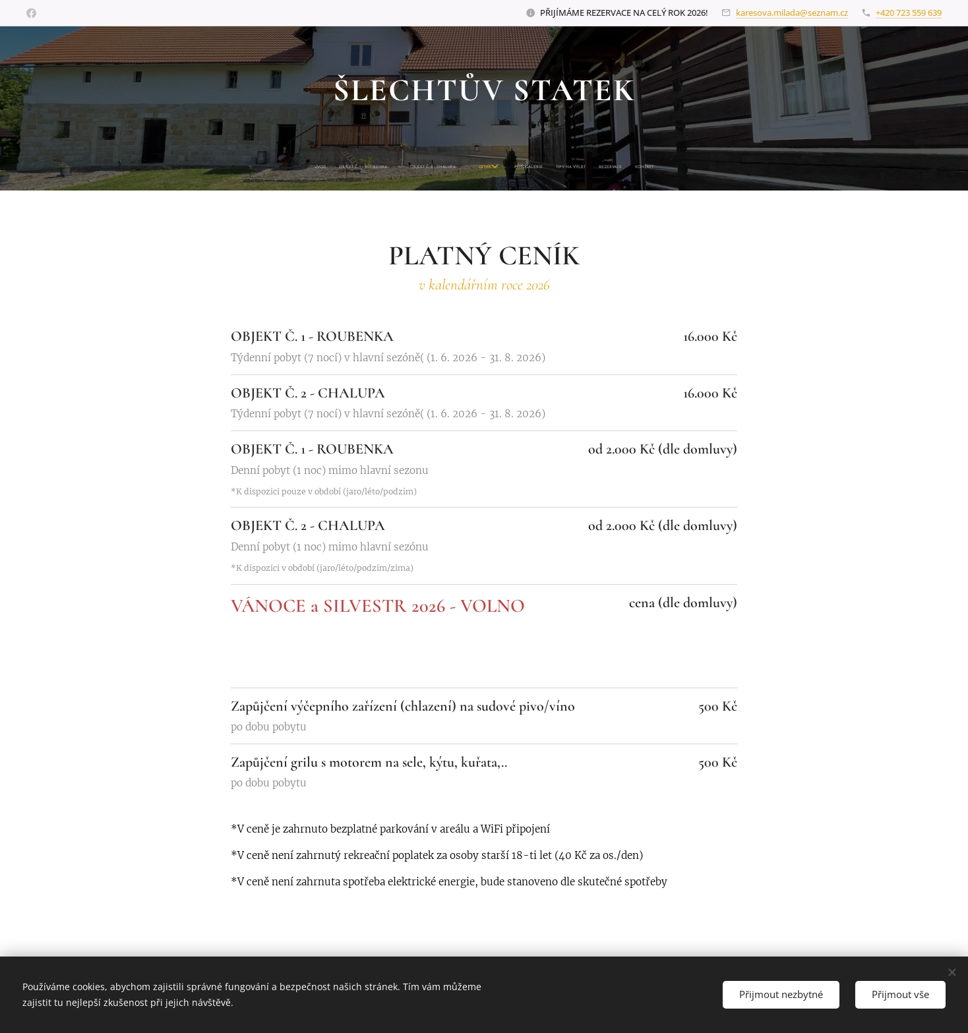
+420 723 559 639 (909, 12)
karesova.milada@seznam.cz (792, 12)
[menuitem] (426, 167)
